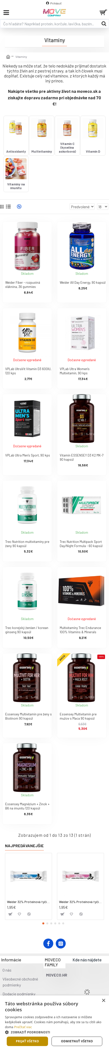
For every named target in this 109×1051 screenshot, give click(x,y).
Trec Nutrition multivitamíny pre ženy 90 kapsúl (27, 544)
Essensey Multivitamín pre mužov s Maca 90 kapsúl (78, 716)
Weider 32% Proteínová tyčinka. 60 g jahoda (80, 902)
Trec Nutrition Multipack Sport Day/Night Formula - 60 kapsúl (81, 544)
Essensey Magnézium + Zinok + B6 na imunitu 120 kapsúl (27, 806)
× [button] (103, 1001)
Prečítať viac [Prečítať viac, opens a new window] (23, 1027)
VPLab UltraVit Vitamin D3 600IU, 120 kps (28, 371)
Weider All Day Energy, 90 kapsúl (83, 282)
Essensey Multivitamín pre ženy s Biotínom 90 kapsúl (28, 716)
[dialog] (54, 1023)
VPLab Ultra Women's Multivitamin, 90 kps (75, 371)
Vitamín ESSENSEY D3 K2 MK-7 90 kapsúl (82, 457)
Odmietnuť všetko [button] (77, 1041)
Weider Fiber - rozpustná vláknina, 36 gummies (22, 284)
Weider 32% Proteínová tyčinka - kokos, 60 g (28, 902)
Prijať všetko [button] (27, 1041)
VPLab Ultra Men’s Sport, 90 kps (27, 455)
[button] (43, 923)
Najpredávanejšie (24, 845)
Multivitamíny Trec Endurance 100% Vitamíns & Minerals (80, 630)
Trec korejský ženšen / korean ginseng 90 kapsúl (26, 630)
